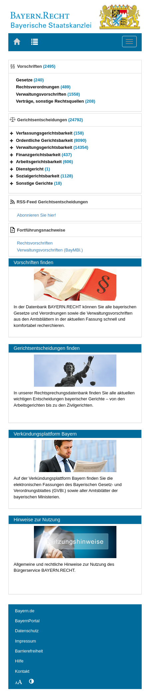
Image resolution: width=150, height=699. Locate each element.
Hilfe (19, 660)
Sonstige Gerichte (39, 183)
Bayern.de (24, 610)
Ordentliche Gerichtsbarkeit (51, 140)
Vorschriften (36, 66)
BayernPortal (27, 620)
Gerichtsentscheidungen (50, 119)
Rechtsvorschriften (35, 243)
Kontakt (22, 671)
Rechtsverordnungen (43, 86)
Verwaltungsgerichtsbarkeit (52, 147)
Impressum (25, 641)
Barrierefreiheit (29, 651)
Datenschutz (27, 630)
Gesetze (30, 79)
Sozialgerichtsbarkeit (44, 175)
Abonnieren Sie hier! (36, 215)
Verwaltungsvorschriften (48, 94)
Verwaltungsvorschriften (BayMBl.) (50, 250)
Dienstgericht (33, 168)
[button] (11, 133)
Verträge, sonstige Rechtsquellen (55, 101)
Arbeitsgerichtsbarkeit (44, 161)
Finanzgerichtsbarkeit (44, 154)
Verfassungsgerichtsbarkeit (50, 133)
